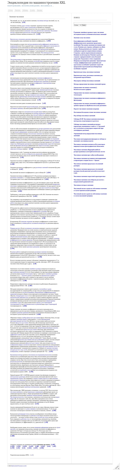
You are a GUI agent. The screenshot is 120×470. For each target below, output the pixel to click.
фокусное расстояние (23, 326)
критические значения (44, 31)
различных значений (43, 171)
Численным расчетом (48, 53)
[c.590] (13, 449)
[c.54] (19, 451)
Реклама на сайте (23, 469)
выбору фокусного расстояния (32, 321)
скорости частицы (33, 149)
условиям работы (27, 226)
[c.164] (30, 451)
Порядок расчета (16, 231)
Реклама (40, 10)
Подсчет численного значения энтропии (86, 113)
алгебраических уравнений (35, 157)
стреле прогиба (15, 432)
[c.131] (20, 449)
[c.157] (37, 451)
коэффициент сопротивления (44, 85)
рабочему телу (26, 422)
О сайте (33, 10)
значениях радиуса (22, 323)
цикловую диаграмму (34, 250)
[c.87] (55, 449)
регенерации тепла (24, 417)
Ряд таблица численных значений (84, 121)
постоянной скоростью (44, 145)
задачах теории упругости (42, 382)
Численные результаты (18, 400)
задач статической (31, 27)
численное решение (17, 395)
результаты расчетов (17, 365)
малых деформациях (34, 134)
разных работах (17, 255)
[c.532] (43, 451)
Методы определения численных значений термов (89, 86)
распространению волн (46, 130)
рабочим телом (36, 419)
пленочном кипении (20, 275)
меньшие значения (27, 225)
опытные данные (16, 91)
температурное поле (23, 299)
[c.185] (54, 448)
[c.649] (32, 449)
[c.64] (50, 449)
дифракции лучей (20, 338)
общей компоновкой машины (20, 240)
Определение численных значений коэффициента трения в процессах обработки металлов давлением (89, 107)
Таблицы (26, 10)
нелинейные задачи (46, 292)
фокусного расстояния (25, 343)
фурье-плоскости (25, 348)
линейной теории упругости (34, 144)
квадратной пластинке (18, 189)
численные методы (43, 20)
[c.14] (24, 451)
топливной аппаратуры (39, 226)
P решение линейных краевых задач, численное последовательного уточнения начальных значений (89, 34)
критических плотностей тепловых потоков (33, 98)
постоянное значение (24, 110)
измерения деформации (42, 431)
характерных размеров (48, 370)
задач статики (27, 26)
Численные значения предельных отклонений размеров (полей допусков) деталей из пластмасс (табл (89, 177)
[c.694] (26, 449)
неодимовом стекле (33, 373)
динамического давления (41, 83)
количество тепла (44, 421)
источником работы (23, 74)
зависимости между (48, 150)
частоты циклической (43, 49)
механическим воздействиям (34, 113)
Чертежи (18, 10)
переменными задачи (17, 382)
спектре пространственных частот (49, 350)
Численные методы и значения (83, 191)
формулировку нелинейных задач (21, 306)
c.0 (33, 458)
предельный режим (33, 108)
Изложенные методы (17, 358)
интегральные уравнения (18, 380)
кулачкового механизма (33, 231)
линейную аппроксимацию (35, 399)
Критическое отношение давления (21, 39)
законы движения (28, 243)
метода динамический (35, 44)
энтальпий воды (47, 61)
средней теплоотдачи (27, 277)
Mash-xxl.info (15, 469)
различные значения (42, 255)
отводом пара (47, 100)
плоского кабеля (39, 117)
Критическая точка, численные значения (87, 74)
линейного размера (36, 272)
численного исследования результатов (41, 358)
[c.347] (44, 449)
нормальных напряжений (36, 395)
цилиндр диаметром (40, 115)
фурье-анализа (54, 331)
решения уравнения (25, 316)
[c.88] (38, 449)
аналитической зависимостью (28, 301)
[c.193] (13, 451)
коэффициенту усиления (40, 215)
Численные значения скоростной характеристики (89, 182)
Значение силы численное (82, 40)
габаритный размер (44, 331)
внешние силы (30, 31)
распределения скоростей (32, 147)
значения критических (47, 91)
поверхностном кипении (38, 96)
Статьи (11, 10)
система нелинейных (29, 296)
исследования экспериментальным (40, 142)
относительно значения (47, 135)
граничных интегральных (34, 390)
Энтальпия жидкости (17, 59)
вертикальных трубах (49, 279)
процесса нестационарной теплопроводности (31, 306)
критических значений (30, 32)
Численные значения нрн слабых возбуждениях (89, 161)
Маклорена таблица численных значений (87, 83)
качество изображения (39, 343)
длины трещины (30, 49)
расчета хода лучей (22, 353)
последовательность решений (44, 307)
